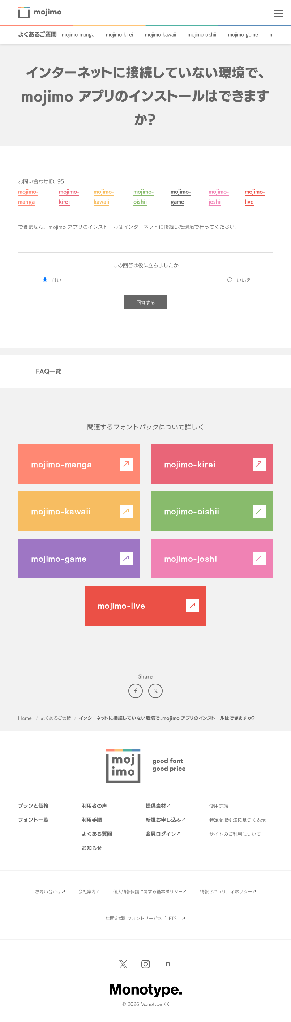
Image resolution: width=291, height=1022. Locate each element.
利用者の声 (94, 805)
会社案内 (87, 891)
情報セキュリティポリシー (226, 891)
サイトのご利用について (235, 834)
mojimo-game (243, 34)
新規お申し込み (163, 820)
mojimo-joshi (190, 558)
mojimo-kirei (119, 34)
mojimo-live (121, 605)
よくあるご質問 (37, 34)
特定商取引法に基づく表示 (237, 820)
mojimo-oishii (202, 34)
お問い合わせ (48, 891)
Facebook (135, 691)
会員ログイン (161, 834)
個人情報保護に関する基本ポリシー (148, 891)
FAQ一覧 (48, 371)
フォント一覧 (33, 820)
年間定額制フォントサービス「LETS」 (143, 918)
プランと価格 (33, 805)
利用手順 (92, 820)
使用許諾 (218, 805)
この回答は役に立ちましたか (146, 265)
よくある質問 (97, 834)
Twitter (155, 691)
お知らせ (92, 848)
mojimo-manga (78, 34)
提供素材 (156, 805)
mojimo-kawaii (160, 34)
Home (25, 718)
